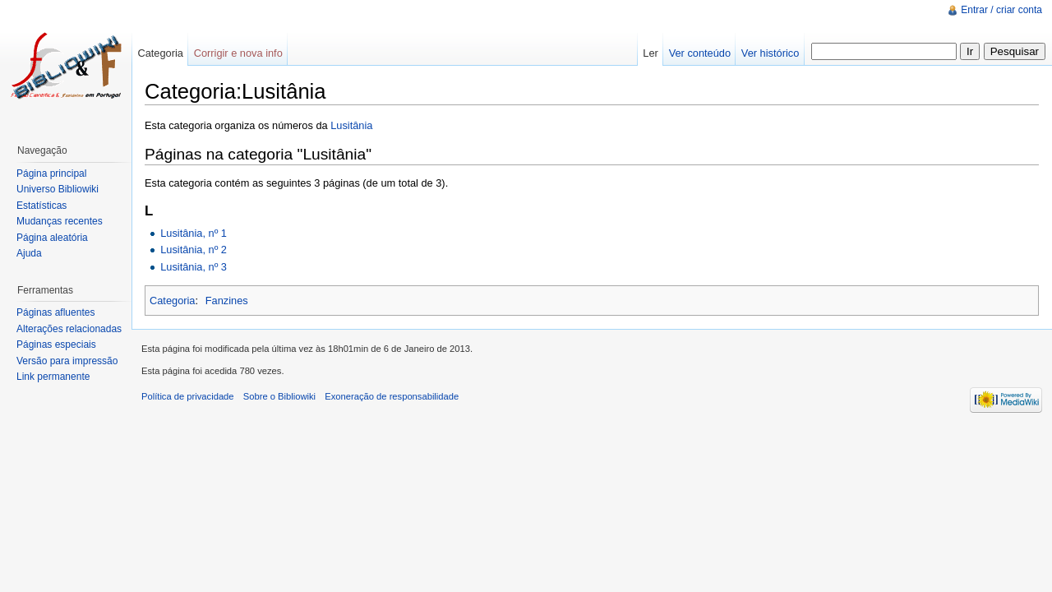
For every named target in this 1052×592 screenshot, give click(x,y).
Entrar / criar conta (1001, 10)
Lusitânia (351, 125)
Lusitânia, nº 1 (193, 233)
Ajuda (29, 253)
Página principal (51, 173)
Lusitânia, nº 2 (193, 249)
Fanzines (226, 300)
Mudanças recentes (59, 221)
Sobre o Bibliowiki (279, 396)
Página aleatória (52, 237)
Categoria (173, 300)
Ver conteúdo (700, 53)
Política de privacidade (187, 396)
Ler (650, 53)
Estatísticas (41, 205)
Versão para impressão (67, 361)
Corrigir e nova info (238, 53)
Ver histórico (770, 53)
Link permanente (53, 376)
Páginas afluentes (55, 312)
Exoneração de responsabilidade (392, 396)
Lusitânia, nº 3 (193, 267)
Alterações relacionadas (69, 329)
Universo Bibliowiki (57, 189)
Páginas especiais (56, 344)
